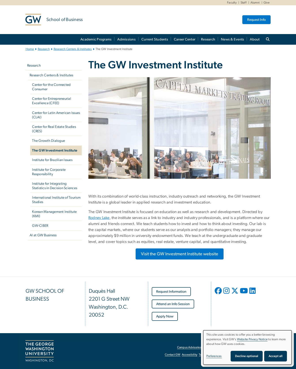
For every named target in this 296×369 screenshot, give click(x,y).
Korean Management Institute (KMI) (54, 214)
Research (208, 39)
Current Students (154, 39)
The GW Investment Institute (54, 150)
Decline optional (246, 356)
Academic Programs (96, 39)
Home (30, 49)
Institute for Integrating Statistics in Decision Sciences (54, 186)
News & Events (232, 39)
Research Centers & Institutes (73, 49)
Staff (244, 2)
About (255, 39)
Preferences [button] (214, 356)
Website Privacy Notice (252, 339)
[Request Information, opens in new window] (171, 291)
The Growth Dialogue (48, 140)
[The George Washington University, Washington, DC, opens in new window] (39, 351)
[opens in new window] (219, 294)
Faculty (232, 2)
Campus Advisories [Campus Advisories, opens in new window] (189, 347)
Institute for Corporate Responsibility (49, 172)
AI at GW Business (43, 235)
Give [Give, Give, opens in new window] (266, 2)
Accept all (276, 356)
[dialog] (247, 347)
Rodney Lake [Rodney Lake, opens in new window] (99, 218)
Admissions (126, 39)
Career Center (184, 39)
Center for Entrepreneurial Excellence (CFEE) (51, 101)
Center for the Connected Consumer (51, 87)
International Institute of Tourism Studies (56, 200)
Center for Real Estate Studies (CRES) (54, 129)
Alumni (255, 2)
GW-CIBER (40, 225)
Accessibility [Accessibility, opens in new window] (189, 354)
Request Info (256, 19)
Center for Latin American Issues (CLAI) (56, 115)
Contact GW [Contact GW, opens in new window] (172, 354)
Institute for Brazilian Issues (52, 160)
